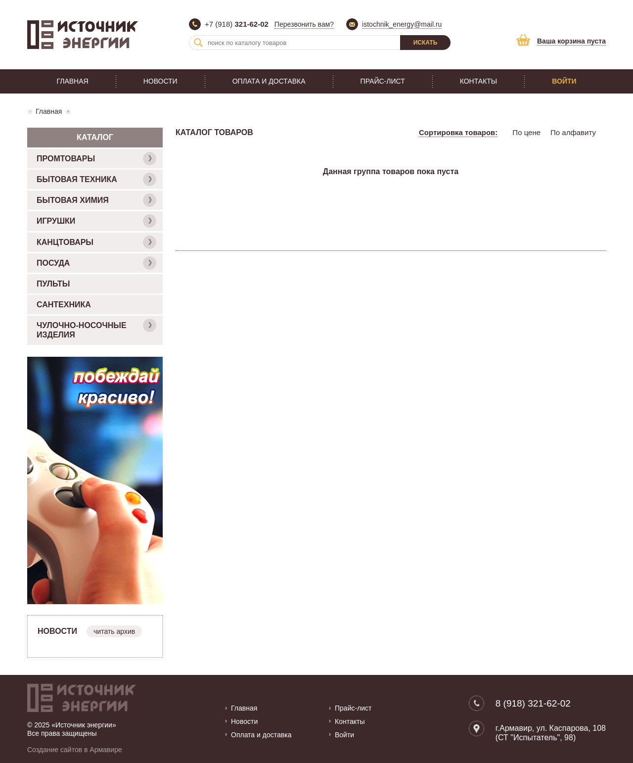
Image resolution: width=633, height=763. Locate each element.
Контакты (478, 81)
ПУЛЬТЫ (53, 284)
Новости (160, 81)
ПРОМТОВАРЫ (96, 158)
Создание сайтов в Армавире (74, 750)
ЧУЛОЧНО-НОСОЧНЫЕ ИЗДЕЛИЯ (96, 329)
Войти (564, 81)
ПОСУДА (96, 263)
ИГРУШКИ (96, 221)
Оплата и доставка (269, 81)
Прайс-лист (383, 81)
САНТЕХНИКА (64, 304)
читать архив (114, 631)
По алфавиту (573, 132)
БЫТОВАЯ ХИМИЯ (96, 200)
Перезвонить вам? (304, 24)
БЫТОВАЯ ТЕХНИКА (96, 179)
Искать (425, 42)
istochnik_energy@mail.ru (402, 24)
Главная (72, 81)
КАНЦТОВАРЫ (96, 242)
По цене (526, 132)
